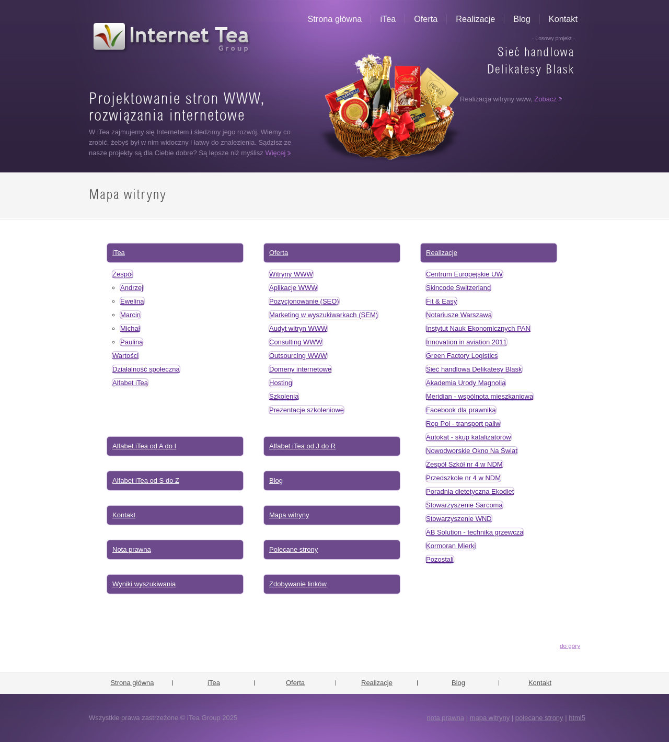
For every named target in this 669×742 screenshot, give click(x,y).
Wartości (125, 356)
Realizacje (475, 19)
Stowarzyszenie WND (459, 519)
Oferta (425, 19)
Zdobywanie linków (298, 584)
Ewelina (132, 301)
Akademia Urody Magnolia (465, 383)
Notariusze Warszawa (459, 315)
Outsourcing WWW (298, 356)
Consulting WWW (295, 342)
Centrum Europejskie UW (464, 274)
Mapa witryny (289, 515)
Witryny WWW (291, 274)
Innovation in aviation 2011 (466, 342)
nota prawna (445, 718)
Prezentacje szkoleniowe (306, 410)
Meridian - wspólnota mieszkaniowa (479, 396)
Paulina (131, 342)
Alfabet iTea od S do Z (145, 480)
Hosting (280, 383)
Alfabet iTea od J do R (302, 446)
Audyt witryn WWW (298, 328)
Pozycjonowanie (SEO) (304, 301)
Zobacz (545, 99)
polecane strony (539, 718)
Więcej (275, 153)
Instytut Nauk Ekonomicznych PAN (478, 328)
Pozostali (440, 559)
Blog (521, 19)
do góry (570, 645)
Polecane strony (293, 549)
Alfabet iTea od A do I (144, 446)
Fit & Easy (441, 301)
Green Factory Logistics (462, 356)
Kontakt (563, 19)
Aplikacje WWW (293, 288)
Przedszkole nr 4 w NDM (463, 478)
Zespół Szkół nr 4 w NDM (464, 464)
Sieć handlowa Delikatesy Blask (474, 369)
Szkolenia (283, 396)
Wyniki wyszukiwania (144, 584)
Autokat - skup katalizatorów (468, 437)
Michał (130, 328)
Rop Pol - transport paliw (463, 423)
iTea (388, 19)
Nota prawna (131, 549)
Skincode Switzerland (458, 288)
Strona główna (335, 19)
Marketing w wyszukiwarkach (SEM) (323, 315)
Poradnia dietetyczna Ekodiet (470, 491)
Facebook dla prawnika (461, 410)
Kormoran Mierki (451, 546)
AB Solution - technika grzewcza (474, 532)
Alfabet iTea (130, 383)
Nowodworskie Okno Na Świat (471, 451)
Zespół (122, 274)
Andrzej (131, 288)
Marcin (130, 315)
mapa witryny (490, 718)
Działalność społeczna (146, 369)
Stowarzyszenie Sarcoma (464, 505)
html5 (577, 718)
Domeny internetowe (300, 369)
